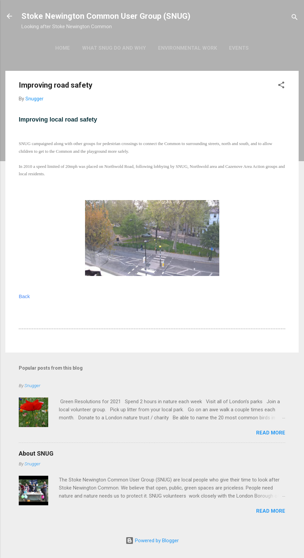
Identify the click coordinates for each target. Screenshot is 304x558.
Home (62, 48)
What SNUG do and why (114, 48)
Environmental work (187, 48)
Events (239, 48)
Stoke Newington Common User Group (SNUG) (106, 16)
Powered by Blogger (152, 541)
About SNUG (36, 453)
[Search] (295, 18)
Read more (270, 433)
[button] (281, 86)
